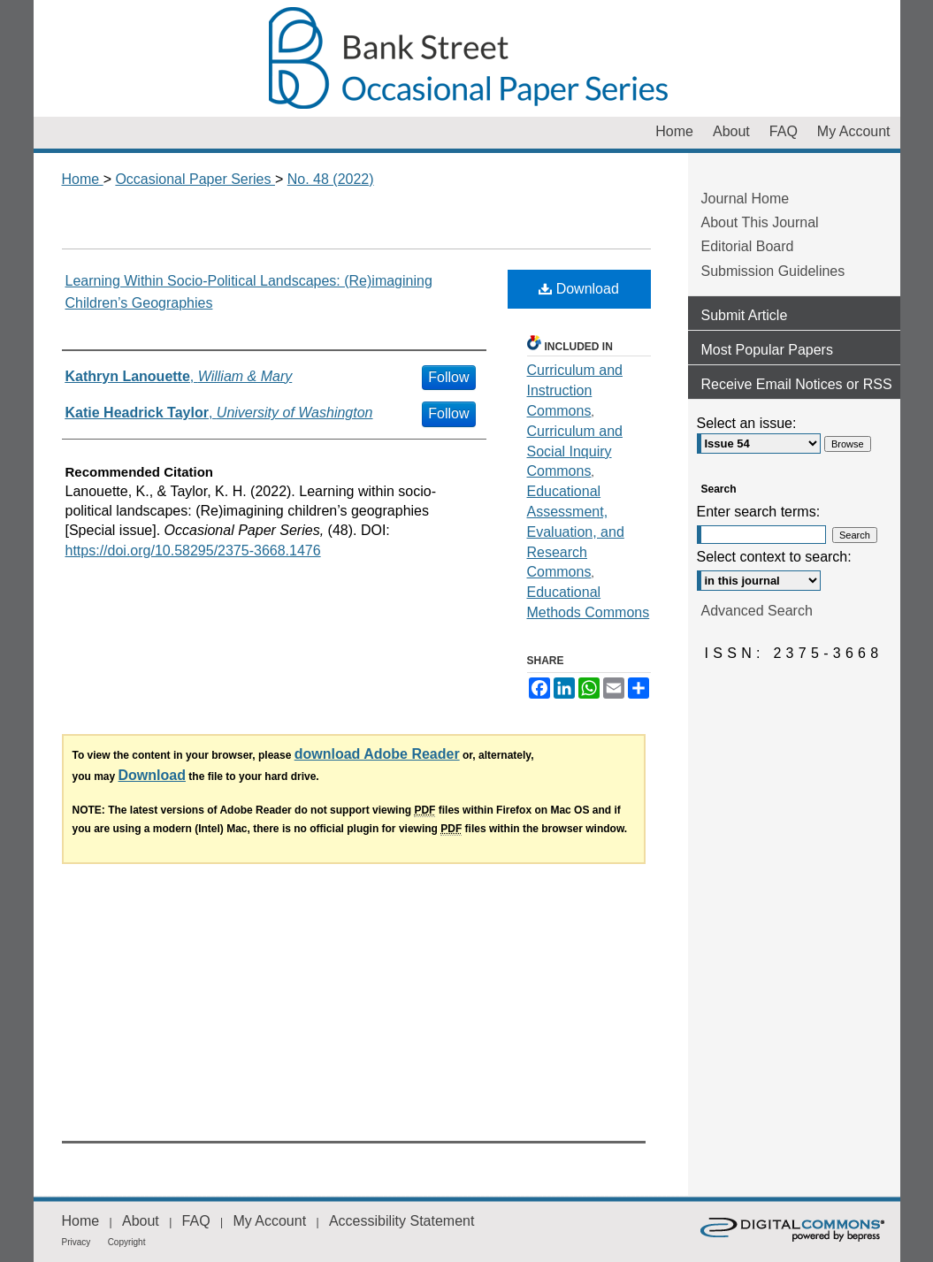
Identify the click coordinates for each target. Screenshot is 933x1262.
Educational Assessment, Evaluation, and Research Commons (575, 531)
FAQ (196, 1220)
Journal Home (745, 198)
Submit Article (744, 315)
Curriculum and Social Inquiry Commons (575, 451)
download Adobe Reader (377, 753)
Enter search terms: (759, 511)
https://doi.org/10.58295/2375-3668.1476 (193, 550)
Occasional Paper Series (467, 58)
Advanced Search (757, 610)
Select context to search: (774, 556)
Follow (448, 377)
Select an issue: (747, 423)
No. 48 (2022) (330, 179)
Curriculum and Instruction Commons (575, 390)
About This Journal (760, 222)
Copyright (127, 1242)
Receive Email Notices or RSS (796, 384)
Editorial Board (747, 246)
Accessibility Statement (402, 1220)
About (140, 1220)
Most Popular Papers (767, 349)
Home (82, 179)
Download (579, 288)
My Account (269, 1220)
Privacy (76, 1242)
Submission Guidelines (773, 271)
